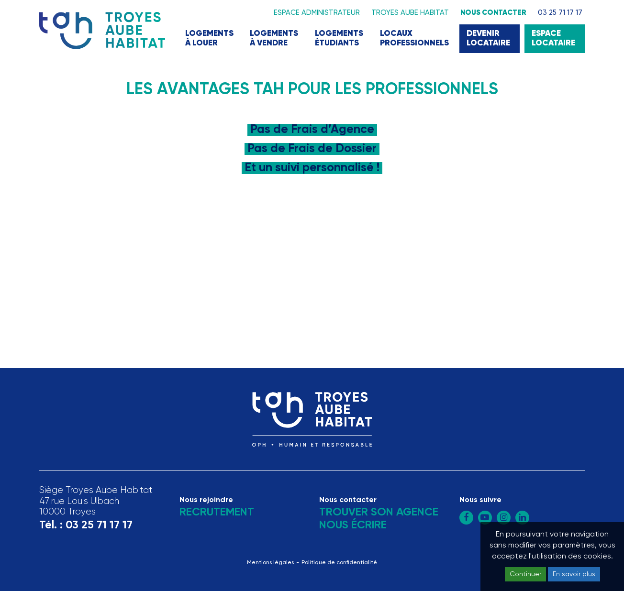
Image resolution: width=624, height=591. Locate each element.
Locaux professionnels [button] (414, 38)
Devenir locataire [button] (488, 38)
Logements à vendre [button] (274, 38)
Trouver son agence (378, 512)
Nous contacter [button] (493, 12)
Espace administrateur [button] (317, 12)
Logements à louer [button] (209, 38)
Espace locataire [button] (553, 38)
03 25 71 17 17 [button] (560, 12)
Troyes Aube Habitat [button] (410, 12)
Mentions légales (270, 563)
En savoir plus (574, 574)
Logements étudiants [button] (339, 38)
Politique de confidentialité (339, 563)
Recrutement (216, 512)
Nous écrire (353, 525)
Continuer (525, 574)
